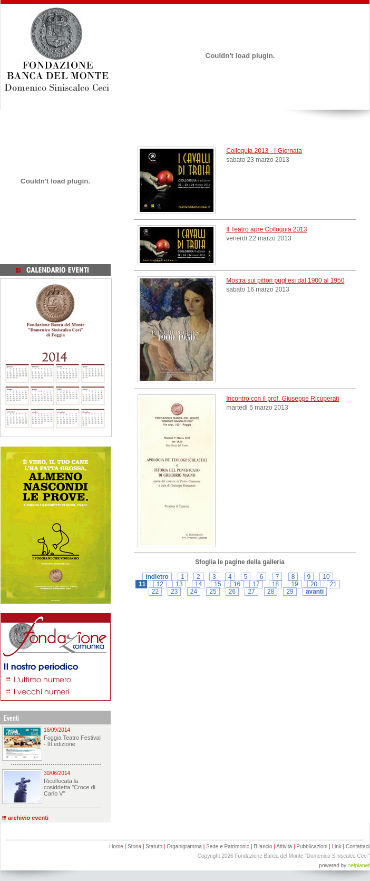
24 (193, 591)
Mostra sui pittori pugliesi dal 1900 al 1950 (285, 280)
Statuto (153, 846)
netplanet (358, 865)
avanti (315, 591)
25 (212, 591)
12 (160, 584)
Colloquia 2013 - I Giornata (263, 150)
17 (255, 584)
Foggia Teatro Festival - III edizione (72, 740)
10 (326, 576)
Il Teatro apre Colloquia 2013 (266, 229)
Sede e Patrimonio (227, 846)
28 (270, 591)
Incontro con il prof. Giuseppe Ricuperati (282, 398)
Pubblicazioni (311, 846)
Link (336, 846)
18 (275, 584)
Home (116, 846)
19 (294, 584)
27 (251, 591)
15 (217, 584)
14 (198, 584)
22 (155, 591)
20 (313, 584)
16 (236, 584)
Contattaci (357, 846)
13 (179, 584)
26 (232, 591)
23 (174, 591)
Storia (134, 846)
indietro (157, 576)
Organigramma (184, 846)
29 (289, 591)
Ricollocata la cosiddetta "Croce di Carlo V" (69, 787)
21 (333, 584)
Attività (284, 846)
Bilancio (263, 846)
